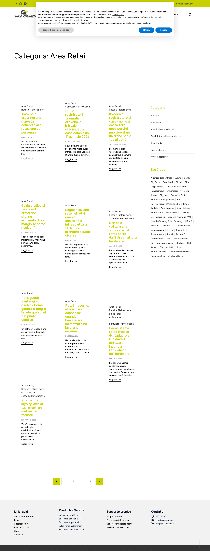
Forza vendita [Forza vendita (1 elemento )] (173, 212)
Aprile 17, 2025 (115, 360)
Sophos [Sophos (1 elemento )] (180, 243)
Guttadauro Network (24, 516)
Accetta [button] (163, 30)
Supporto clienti (114, 516)
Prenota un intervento (118, 520)
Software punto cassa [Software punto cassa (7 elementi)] (162, 243)
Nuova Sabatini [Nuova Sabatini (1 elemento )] (183, 225)
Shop (16, 531)
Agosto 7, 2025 (72, 240)
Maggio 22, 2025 (72, 336)
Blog (16, 520)
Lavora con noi (21, 527)
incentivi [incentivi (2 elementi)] (155, 225)
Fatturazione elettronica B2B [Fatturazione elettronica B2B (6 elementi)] (165, 204)
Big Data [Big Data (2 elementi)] (155, 182)
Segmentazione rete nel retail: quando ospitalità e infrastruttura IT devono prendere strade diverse (77, 222)
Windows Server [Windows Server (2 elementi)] (176, 256)
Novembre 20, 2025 (117, 145)
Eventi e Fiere (157, 150)
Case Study (156, 143)
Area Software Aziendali (162, 129)
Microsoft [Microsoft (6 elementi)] (167, 225)
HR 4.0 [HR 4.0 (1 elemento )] (188, 221)
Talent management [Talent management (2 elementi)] (179, 251)
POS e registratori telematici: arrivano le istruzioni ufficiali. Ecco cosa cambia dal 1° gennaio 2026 (77, 124)
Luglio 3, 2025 (115, 246)
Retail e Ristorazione (32, 109)
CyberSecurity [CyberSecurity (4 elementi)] (174, 191)
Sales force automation (72, 526)
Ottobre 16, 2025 (28, 232)
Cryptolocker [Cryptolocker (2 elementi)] (157, 186)
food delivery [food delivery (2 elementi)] (183, 208)
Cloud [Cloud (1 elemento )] (179, 182)
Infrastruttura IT (68, 515)
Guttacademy (21, 524)
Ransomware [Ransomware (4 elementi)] (157, 234)
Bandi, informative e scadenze (166, 136)
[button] (27, 158)
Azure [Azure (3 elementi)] (178, 178)
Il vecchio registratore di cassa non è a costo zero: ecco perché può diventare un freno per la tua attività (120, 127)
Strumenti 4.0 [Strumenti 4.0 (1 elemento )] (166, 247)
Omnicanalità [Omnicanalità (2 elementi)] (157, 230)
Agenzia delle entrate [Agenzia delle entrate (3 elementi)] (161, 178)
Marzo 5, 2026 (27, 137)
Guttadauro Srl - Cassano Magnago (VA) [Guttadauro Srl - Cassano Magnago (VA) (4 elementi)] (171, 217)
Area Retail (27, 106)
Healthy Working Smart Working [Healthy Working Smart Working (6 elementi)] (166, 221)
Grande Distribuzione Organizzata (32, 395)
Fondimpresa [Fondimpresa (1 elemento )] (167, 208)
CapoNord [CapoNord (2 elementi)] (168, 182)
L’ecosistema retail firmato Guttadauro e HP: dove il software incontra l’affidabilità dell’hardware (119, 342)
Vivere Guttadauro (160, 157)
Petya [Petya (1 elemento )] (170, 230)
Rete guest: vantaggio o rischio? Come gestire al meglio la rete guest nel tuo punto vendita (33, 309)
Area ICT (155, 115)
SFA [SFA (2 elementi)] (169, 238)
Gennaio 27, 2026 (72, 141)
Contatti (18, 534)
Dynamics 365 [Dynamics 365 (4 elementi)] (177, 195)
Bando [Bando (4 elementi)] (187, 178)
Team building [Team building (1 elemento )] (158, 256)
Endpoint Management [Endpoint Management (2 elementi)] (162, 199)
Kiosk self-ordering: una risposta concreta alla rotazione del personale (31, 123)
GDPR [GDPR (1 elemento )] (186, 212)
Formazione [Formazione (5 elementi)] (157, 212)
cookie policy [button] (118, 14)
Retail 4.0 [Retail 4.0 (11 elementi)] (180, 234)
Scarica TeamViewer (185, 4)
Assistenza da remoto (118, 527)
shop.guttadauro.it (165, 523)
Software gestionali (70, 518)
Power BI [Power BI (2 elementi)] (180, 230)
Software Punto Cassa (77, 106)
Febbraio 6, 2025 (28, 424)
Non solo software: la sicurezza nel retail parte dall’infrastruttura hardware (123, 232)
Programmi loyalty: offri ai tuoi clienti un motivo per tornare (32, 412)
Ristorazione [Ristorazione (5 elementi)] (157, 238)
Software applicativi (70, 522)
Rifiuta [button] (146, 30)
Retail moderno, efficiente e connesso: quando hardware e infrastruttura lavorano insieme (77, 318)
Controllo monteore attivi (119, 524)
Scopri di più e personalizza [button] (56, 30)
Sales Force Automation (115, 317)
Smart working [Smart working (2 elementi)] (181, 238)
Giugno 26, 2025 (28, 325)
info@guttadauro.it (165, 520)
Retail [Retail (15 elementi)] (170, 234)
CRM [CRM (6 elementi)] (187, 182)
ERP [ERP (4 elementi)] (179, 199)
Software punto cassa (71, 529)
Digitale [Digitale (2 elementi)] (163, 195)
